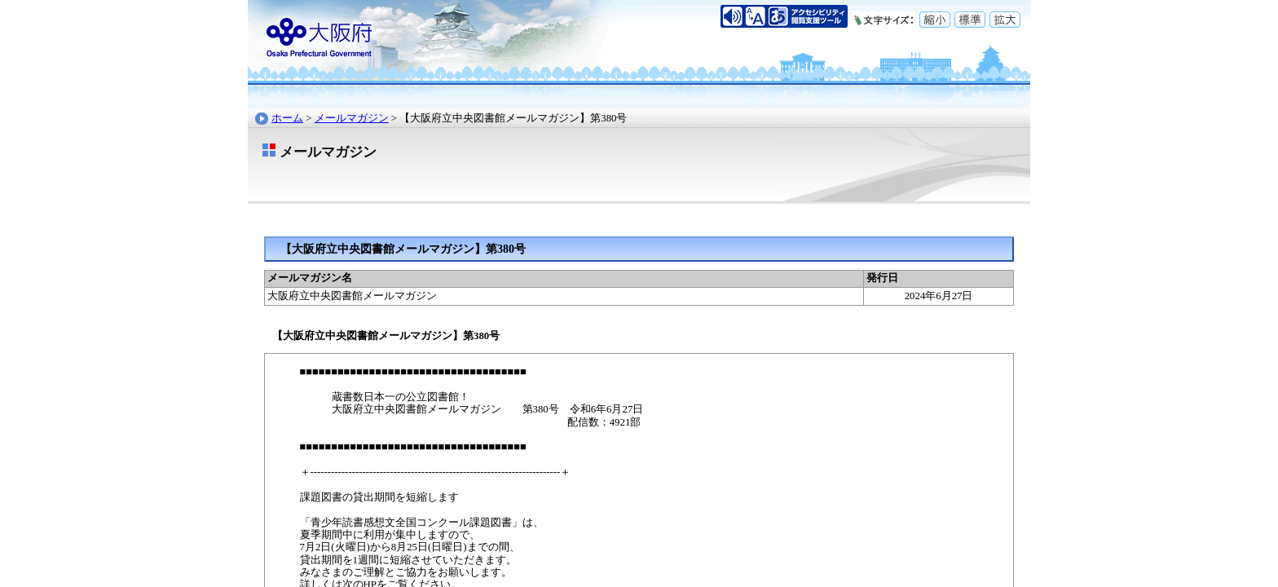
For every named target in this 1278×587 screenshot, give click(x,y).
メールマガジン (352, 118)
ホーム (287, 118)
